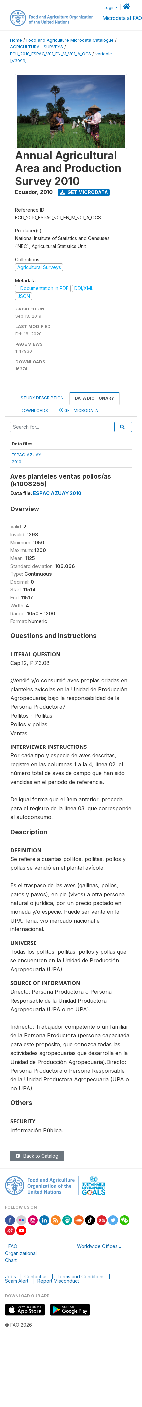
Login (109, 7)
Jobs (10, 1276)
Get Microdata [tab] (78, 410)
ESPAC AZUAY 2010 (57, 493)
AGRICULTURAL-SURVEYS (36, 46)
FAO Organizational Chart (21, 1253)
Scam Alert (16, 1281)
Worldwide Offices (97, 1246)
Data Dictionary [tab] (94, 398)
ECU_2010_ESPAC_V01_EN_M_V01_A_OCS (50, 53)
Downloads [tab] (34, 410)
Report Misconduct (58, 1281)
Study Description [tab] (42, 398)
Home (16, 40)
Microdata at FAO (122, 18)
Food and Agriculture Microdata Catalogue (70, 40)
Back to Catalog (37, 1156)
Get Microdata (84, 192)
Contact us (36, 1276)
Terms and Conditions (81, 1276)
